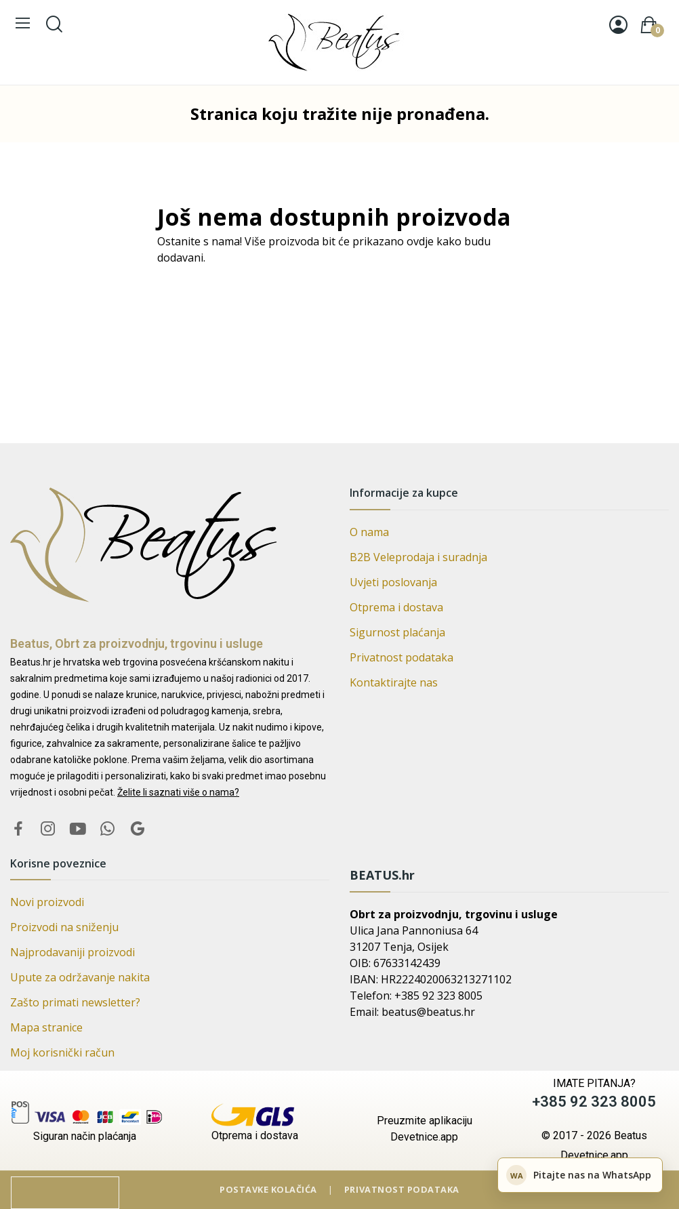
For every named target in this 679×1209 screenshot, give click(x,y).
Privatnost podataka (401, 657)
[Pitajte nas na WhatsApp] (580, 1175)
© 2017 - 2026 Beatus (594, 1135)
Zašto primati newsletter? (75, 1002)
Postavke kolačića (269, 1189)
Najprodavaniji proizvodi (72, 952)
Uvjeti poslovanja (393, 582)
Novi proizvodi (47, 902)
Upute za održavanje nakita (80, 977)
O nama (369, 532)
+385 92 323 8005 (594, 1101)
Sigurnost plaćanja (397, 632)
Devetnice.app (594, 1155)
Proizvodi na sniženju (64, 927)
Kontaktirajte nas (394, 682)
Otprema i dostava (396, 607)
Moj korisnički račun (62, 1052)
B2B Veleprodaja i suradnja (418, 557)
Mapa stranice (46, 1027)
